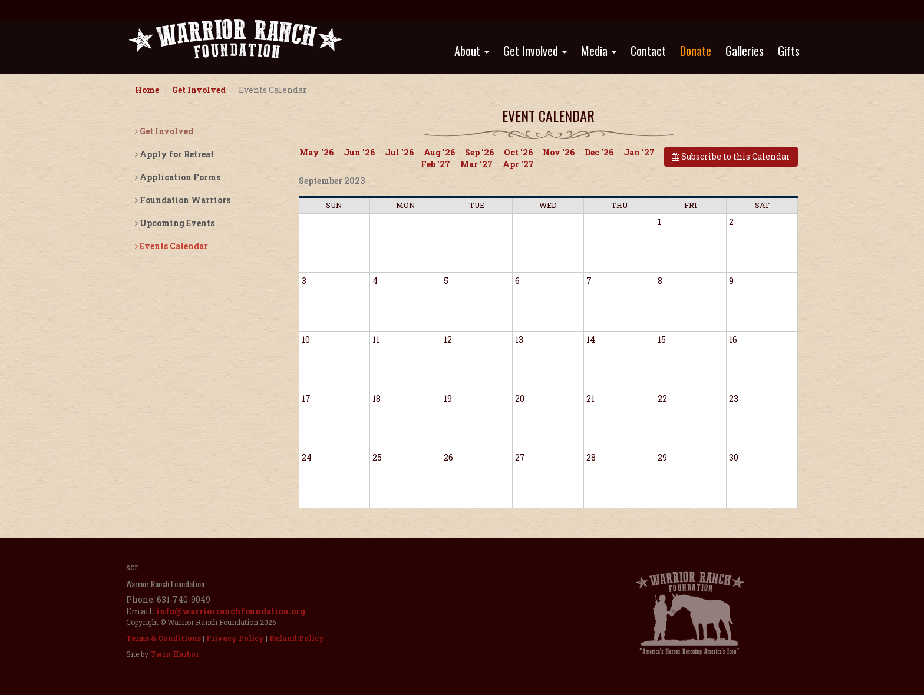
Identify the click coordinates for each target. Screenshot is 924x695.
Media (598, 50)
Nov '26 (559, 152)
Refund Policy (296, 638)
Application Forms (177, 177)
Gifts (789, 50)
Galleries (744, 50)
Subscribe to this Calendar (731, 156)
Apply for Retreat (174, 154)
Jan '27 (639, 152)
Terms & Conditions (163, 638)
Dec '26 (599, 152)
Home (147, 89)
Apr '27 (518, 164)
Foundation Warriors (182, 200)
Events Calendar (171, 245)
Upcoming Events (174, 223)
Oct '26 (518, 152)
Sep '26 (479, 152)
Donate (695, 50)
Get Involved (535, 50)
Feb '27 (435, 164)
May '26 (316, 152)
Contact (648, 50)
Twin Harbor (174, 653)
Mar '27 (476, 164)
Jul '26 (399, 152)
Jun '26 (359, 152)
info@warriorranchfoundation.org (230, 611)
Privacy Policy (235, 638)
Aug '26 (439, 152)
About (471, 50)
